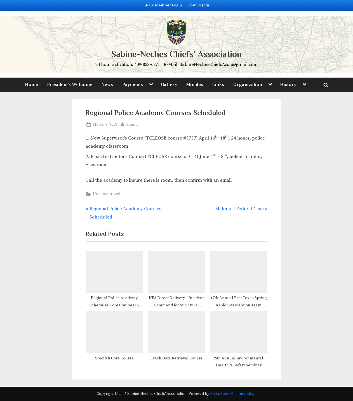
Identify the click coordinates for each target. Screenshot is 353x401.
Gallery (169, 84)
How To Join (198, 5)
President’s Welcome (69, 84)
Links (218, 84)
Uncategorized (106, 193)
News (107, 84)
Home (31, 84)
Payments (132, 84)
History (288, 84)
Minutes (194, 84)
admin (132, 124)
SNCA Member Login (162, 5)
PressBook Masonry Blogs (233, 394)
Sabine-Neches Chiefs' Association (176, 54)
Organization (247, 84)
